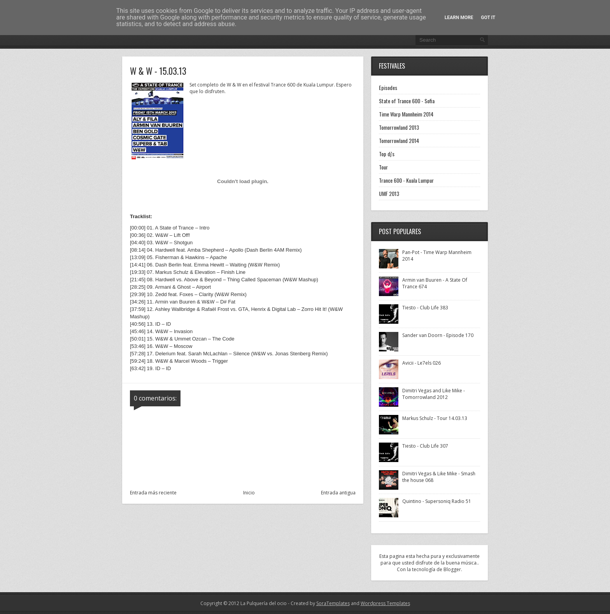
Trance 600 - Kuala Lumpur (406, 180)
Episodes (388, 87)
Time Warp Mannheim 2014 (406, 114)
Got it (488, 17)
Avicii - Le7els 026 (421, 363)
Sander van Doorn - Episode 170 (437, 335)
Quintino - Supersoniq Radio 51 (436, 501)
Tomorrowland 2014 (399, 140)
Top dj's (386, 154)
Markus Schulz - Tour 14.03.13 (434, 418)
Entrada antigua (338, 492)
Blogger (452, 569)
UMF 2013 (389, 193)
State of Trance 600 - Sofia (407, 101)
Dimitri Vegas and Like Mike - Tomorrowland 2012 (433, 394)
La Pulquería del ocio (263, 603)
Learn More (459, 17)
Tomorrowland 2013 (399, 127)
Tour (383, 167)
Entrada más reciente (153, 492)
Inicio (249, 492)
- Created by (318, 603)
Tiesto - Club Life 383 (425, 307)
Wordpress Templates (385, 603)
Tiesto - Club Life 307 (425, 446)
